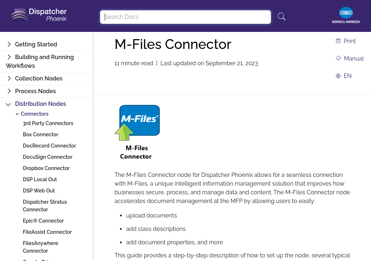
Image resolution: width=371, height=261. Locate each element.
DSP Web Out (39, 191)
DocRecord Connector (49, 146)
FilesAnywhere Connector (40, 247)
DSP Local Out (40, 179)
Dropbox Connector (46, 168)
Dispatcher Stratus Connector (45, 205)
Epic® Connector (43, 221)
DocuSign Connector (47, 157)
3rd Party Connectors (48, 123)
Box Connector (40, 134)
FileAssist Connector (47, 232)
